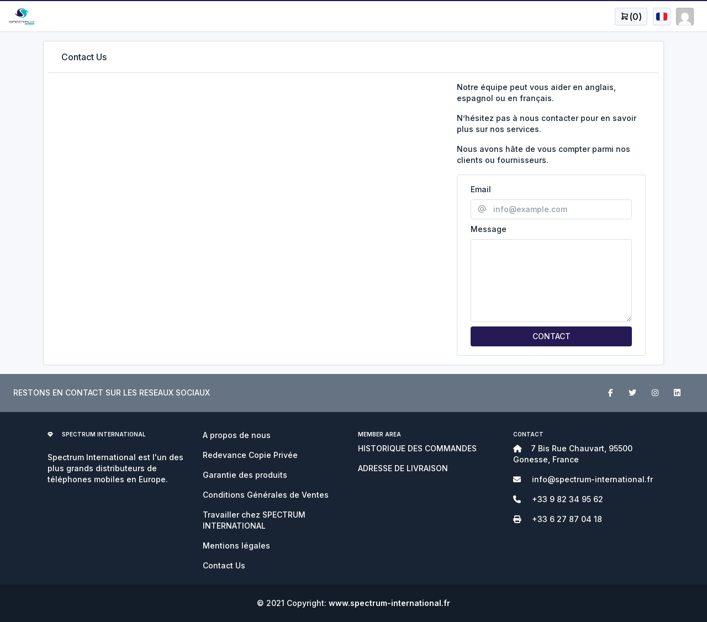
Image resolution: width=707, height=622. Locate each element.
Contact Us (224, 565)
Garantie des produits (245, 474)
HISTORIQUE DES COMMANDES (417, 448)
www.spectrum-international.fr (389, 603)
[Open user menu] (631, 16)
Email (481, 189)
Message (488, 229)
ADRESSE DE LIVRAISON (403, 468)
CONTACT (551, 336)
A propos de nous (237, 435)
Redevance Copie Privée (250, 455)
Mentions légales (236, 545)
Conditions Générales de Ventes (266, 494)
